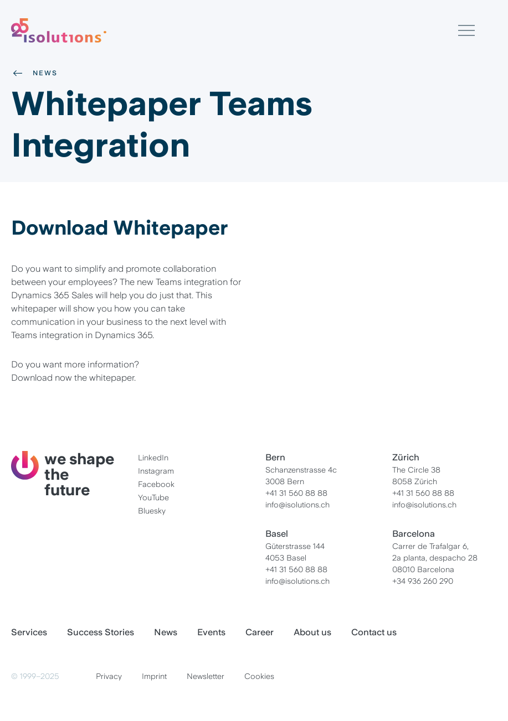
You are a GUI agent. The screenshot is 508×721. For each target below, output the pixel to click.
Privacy (109, 676)
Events (211, 632)
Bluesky (152, 510)
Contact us (374, 632)
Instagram (156, 470)
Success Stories (100, 632)
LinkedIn (153, 457)
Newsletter (205, 676)
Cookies (259, 676)
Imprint (154, 676)
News (34, 73)
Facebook (156, 484)
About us (312, 632)
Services (29, 632)
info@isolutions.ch (297, 504)
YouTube (153, 497)
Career (259, 632)
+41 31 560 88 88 (296, 493)
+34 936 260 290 (422, 581)
